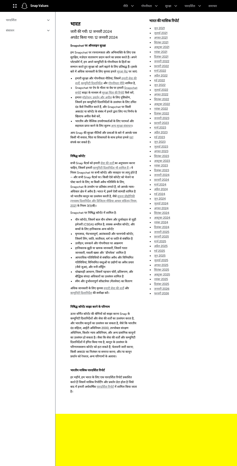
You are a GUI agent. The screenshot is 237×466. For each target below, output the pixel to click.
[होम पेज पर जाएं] (24, 6)
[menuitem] (27, 20)
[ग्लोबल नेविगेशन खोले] (15, 6)
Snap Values (39, 6)
